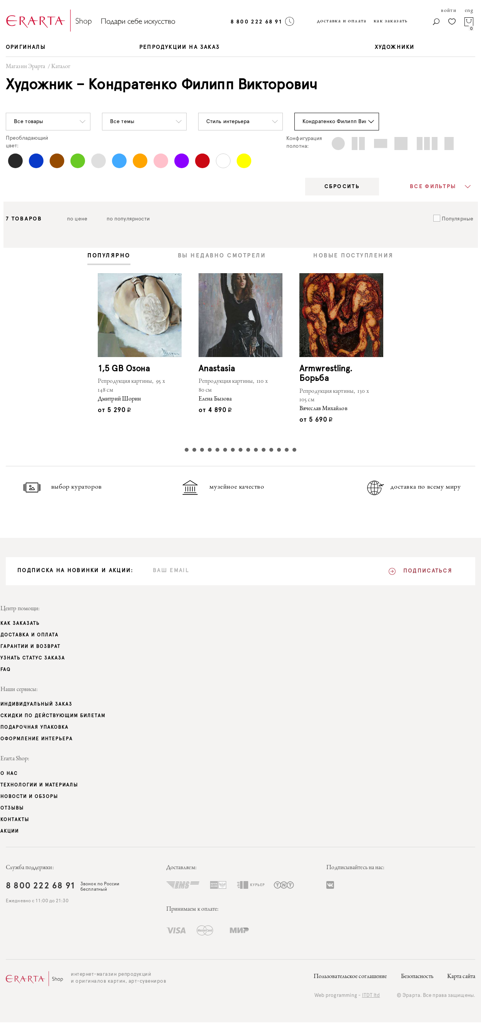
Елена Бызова (215, 399)
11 (264, 450)
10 (256, 450)
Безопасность (417, 977)
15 (294, 450)
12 (271, 450)
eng (469, 10)
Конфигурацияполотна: (304, 142)
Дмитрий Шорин (119, 399)
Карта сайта (461, 977)
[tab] (108, 256)
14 (287, 450)
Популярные (456, 219)
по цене (77, 219)
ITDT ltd (371, 995)
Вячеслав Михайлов (323, 409)
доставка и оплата (342, 21)
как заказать (391, 21)
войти (448, 10)
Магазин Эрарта (25, 67)
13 (279, 450)
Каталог (61, 67)
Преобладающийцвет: (27, 142)
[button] (48, 121)
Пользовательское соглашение (350, 977)
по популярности (128, 219)
